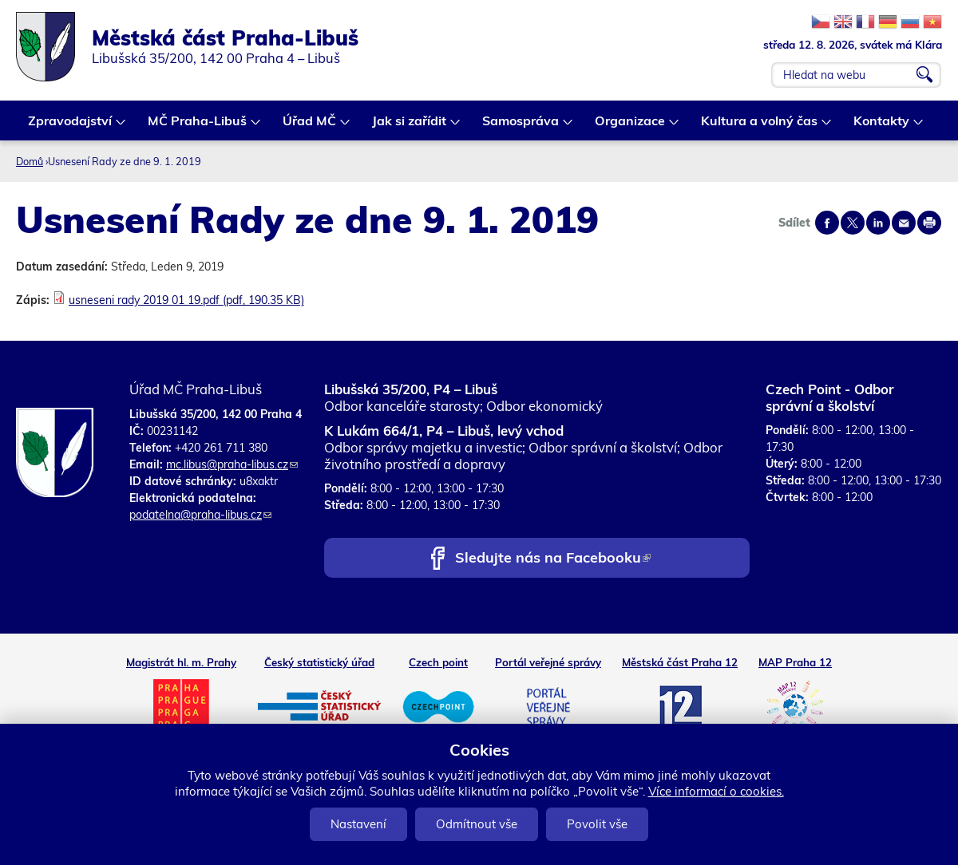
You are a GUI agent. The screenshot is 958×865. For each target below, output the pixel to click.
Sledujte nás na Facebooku (553, 559)
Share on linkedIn (878, 223)
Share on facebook (827, 223)
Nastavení (358, 823)
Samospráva (521, 126)
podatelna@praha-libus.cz (200, 515)
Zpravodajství (70, 126)
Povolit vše (597, 823)
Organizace (631, 126)
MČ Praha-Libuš (198, 126)
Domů (29, 161)
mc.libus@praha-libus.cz (232, 464)
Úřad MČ (310, 126)
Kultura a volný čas (760, 126)
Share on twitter (853, 223)
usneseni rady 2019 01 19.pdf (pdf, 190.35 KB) (186, 300)
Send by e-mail (904, 223)
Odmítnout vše (476, 823)
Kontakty (882, 126)
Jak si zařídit (410, 126)
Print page (929, 223)
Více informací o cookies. (716, 791)
